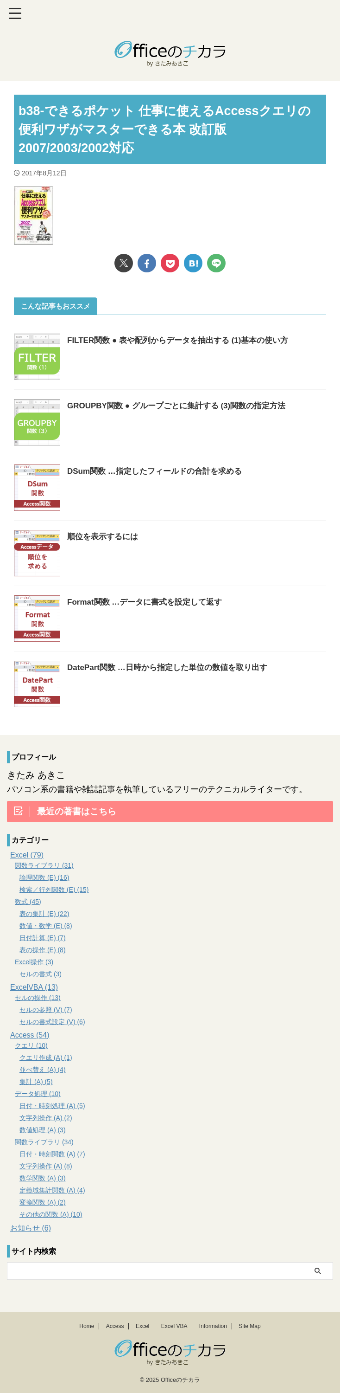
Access (115, 1326)
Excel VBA (174, 1326)
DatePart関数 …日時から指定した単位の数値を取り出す (173, 667)
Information (213, 1326)
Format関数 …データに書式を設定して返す (149, 601)
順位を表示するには (104, 536)
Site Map (249, 1326)
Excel (142, 1326)
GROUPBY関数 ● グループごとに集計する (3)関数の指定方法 (182, 405)
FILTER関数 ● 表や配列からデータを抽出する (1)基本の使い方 (184, 340)
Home (86, 1326)
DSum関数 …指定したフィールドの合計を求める (159, 471)
